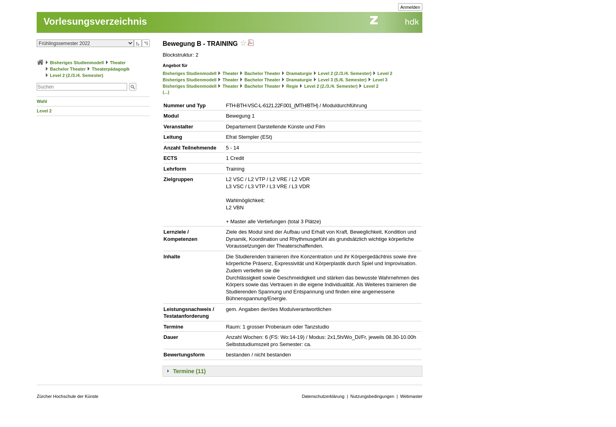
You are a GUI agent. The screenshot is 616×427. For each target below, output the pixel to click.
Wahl (42, 101)
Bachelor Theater (68, 69)
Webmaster (411, 396)
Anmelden (410, 7)
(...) (166, 92)
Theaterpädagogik (110, 69)
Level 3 (380, 79)
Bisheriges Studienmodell (77, 62)
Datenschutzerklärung (323, 396)
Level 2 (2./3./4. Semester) (76, 75)
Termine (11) (189, 371)
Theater (118, 62)
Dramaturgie (299, 73)
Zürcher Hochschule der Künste (67, 396)
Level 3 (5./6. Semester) (342, 79)
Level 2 (44, 110)
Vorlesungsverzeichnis (95, 21)
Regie (292, 86)
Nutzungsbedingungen (372, 396)
